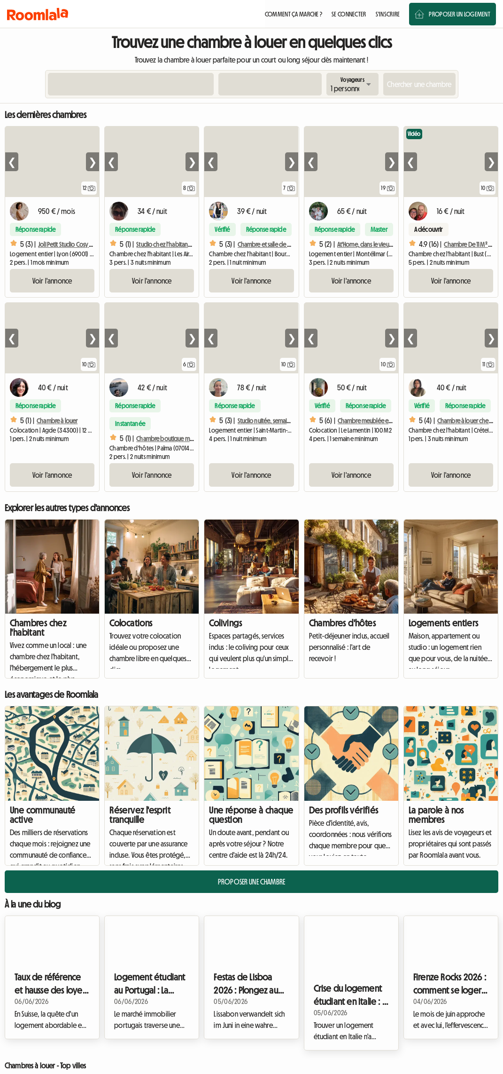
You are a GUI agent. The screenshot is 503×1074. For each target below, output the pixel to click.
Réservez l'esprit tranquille (139, 815)
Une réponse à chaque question (251, 815)
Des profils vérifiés (344, 810)
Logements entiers (444, 623)
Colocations (130, 623)
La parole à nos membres (436, 815)
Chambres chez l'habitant (38, 627)
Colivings (225, 623)
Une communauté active (43, 815)
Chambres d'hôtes (342, 623)
